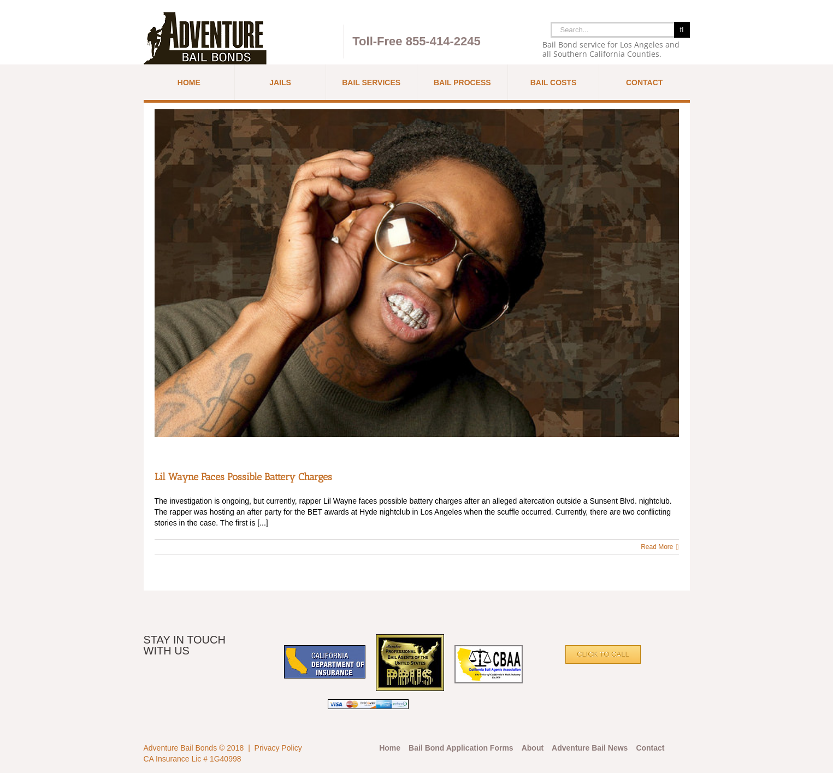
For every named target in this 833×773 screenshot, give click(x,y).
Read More (657, 547)
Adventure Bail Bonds (180, 748)
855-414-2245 (443, 41)
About (532, 748)
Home (389, 748)
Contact (650, 748)
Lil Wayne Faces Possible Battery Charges (243, 477)
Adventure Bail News (590, 748)
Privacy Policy (278, 748)
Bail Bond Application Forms (461, 748)
